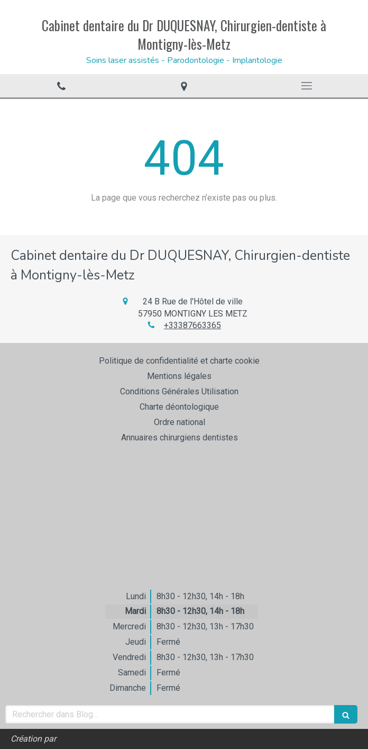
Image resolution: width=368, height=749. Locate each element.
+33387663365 (192, 325)
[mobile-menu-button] (306, 85)
